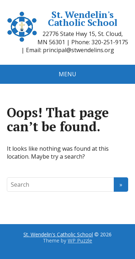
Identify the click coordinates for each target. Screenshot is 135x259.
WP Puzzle (80, 240)
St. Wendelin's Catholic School (62, 18)
